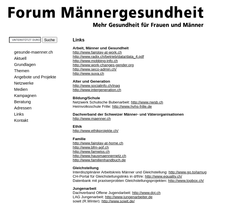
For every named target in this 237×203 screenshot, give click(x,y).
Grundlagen (25, 64)
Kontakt (21, 120)
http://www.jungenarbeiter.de (128, 197)
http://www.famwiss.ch (91, 151)
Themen (21, 71)
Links (19, 114)
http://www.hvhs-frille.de (132, 106)
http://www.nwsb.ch (147, 102)
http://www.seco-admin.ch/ (95, 69)
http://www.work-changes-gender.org (103, 65)
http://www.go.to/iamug (188, 172)
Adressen (23, 108)
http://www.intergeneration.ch (97, 90)
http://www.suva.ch (88, 73)
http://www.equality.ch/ (163, 176)
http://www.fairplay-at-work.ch (97, 52)
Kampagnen (25, 95)
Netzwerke (24, 83)
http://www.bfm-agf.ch (91, 147)
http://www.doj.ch (146, 193)
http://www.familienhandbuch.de (99, 160)
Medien (21, 89)
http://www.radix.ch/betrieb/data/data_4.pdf (108, 56)
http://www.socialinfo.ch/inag (96, 85)
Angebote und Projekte (35, 77)
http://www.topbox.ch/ (186, 180)
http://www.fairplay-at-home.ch (98, 143)
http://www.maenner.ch (92, 118)
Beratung (22, 102)
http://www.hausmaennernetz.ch (99, 156)
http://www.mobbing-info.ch (95, 61)
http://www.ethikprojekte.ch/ (95, 131)
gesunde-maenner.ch (33, 52)
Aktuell (20, 58)
